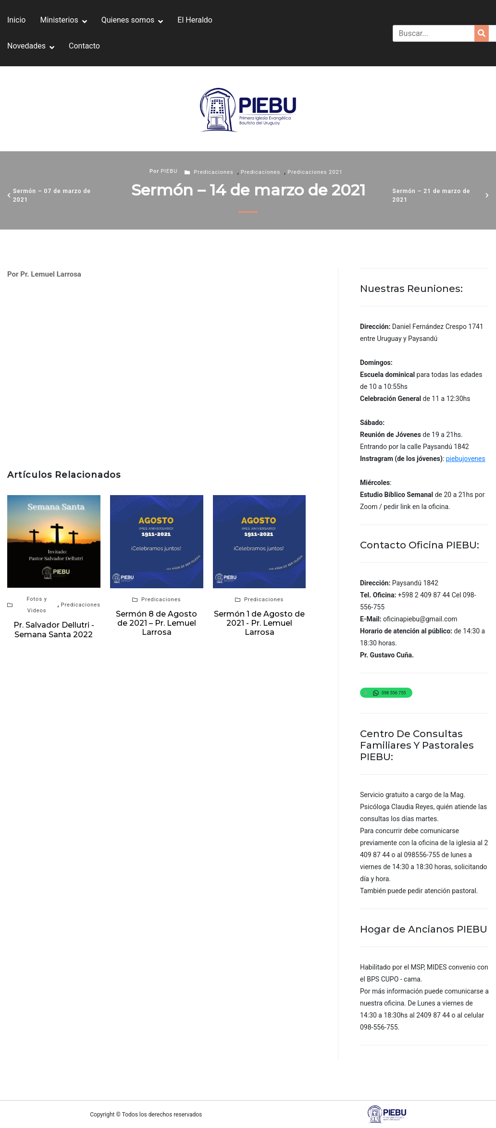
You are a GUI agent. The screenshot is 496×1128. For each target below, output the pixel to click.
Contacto (84, 45)
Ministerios (59, 19)
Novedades (26, 45)
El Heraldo (194, 19)
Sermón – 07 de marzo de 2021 (52, 195)
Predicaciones (213, 172)
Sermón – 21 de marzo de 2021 (432, 195)
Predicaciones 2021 (315, 172)
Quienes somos (128, 19)
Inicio (16, 19)
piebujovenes (465, 458)
